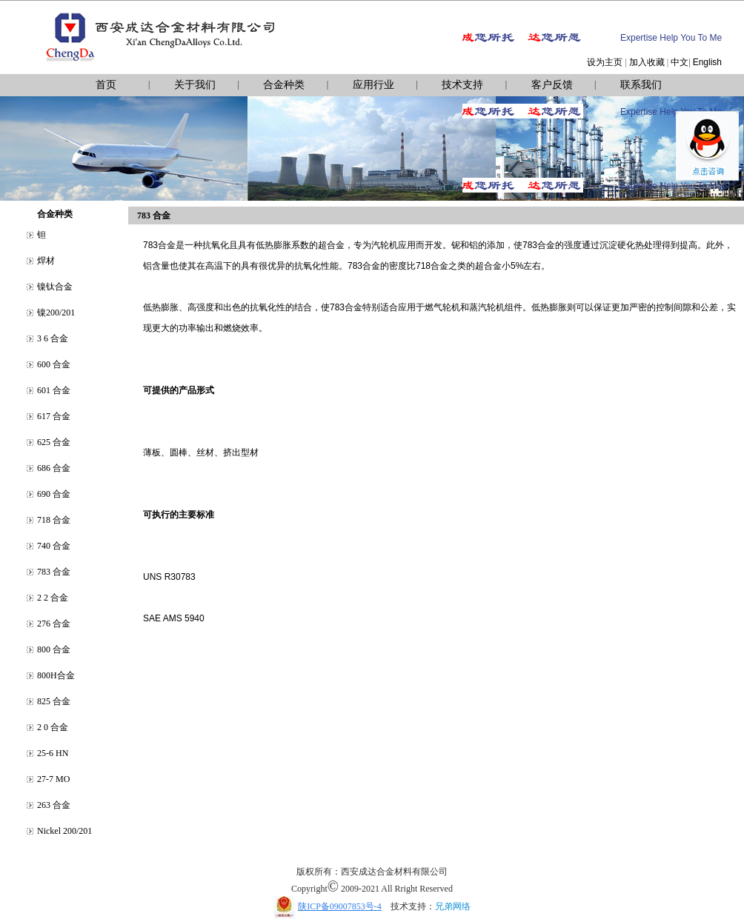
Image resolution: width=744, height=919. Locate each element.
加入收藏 (647, 62)
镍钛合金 (55, 286)
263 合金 (53, 805)
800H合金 (56, 675)
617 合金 (53, 416)
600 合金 (53, 364)
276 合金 (53, 623)
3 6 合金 (52, 338)
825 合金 (53, 701)
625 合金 (53, 442)
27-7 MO (53, 779)
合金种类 (284, 84)
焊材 (46, 260)
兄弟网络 (453, 906)
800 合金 (53, 649)
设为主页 (604, 62)
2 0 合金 (52, 727)
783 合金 (53, 572)
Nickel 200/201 (64, 831)
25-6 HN (52, 753)
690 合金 (53, 494)
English (707, 62)
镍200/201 (56, 312)
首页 (106, 84)
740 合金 (53, 546)
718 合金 (53, 520)
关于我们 (195, 84)
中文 (679, 62)
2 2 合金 (52, 597)
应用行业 (373, 84)
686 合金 (53, 468)
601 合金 (53, 390)
